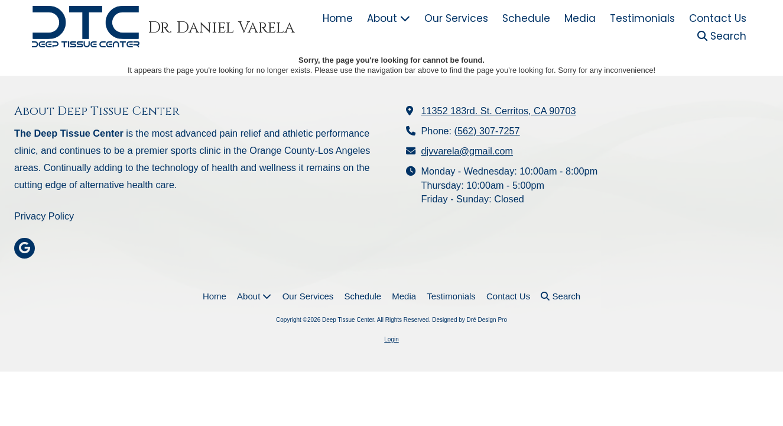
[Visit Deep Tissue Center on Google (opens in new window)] (24, 248)
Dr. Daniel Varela (221, 27)
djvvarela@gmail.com (467, 151)
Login (391, 339)
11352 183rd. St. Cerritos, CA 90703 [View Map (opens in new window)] (498, 110)
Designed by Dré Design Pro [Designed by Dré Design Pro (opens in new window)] (469, 320)
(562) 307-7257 (487, 130)
